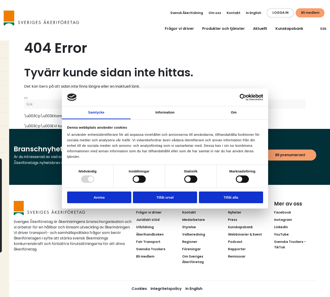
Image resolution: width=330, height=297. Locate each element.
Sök (320, 29)
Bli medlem (310, 12)
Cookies (139, 288)
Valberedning (193, 234)
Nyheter (234, 212)
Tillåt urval (165, 197)
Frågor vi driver (179, 28)
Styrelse (189, 227)
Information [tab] (165, 112)
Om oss (215, 13)
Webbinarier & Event (245, 234)
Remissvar (236, 256)
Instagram (283, 219)
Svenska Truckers (150, 249)
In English (253, 13)
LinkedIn (281, 227)
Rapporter (237, 249)
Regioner (189, 241)
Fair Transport (148, 241)
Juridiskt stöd (148, 219)
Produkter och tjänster (223, 28)
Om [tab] (233, 112)
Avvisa (99, 197)
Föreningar (191, 249)
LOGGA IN (280, 12)
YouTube (281, 234)
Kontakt (233, 13)
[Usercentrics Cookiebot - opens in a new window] (243, 97)
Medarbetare (193, 219)
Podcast (235, 241)
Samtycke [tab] (96, 112)
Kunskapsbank (289, 28)
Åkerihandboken (150, 234)
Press (232, 219)
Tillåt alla (231, 197)
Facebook (282, 212)
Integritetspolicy (166, 288)
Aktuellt (260, 28)
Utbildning (145, 227)
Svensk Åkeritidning (186, 13)
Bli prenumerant (290, 155)
